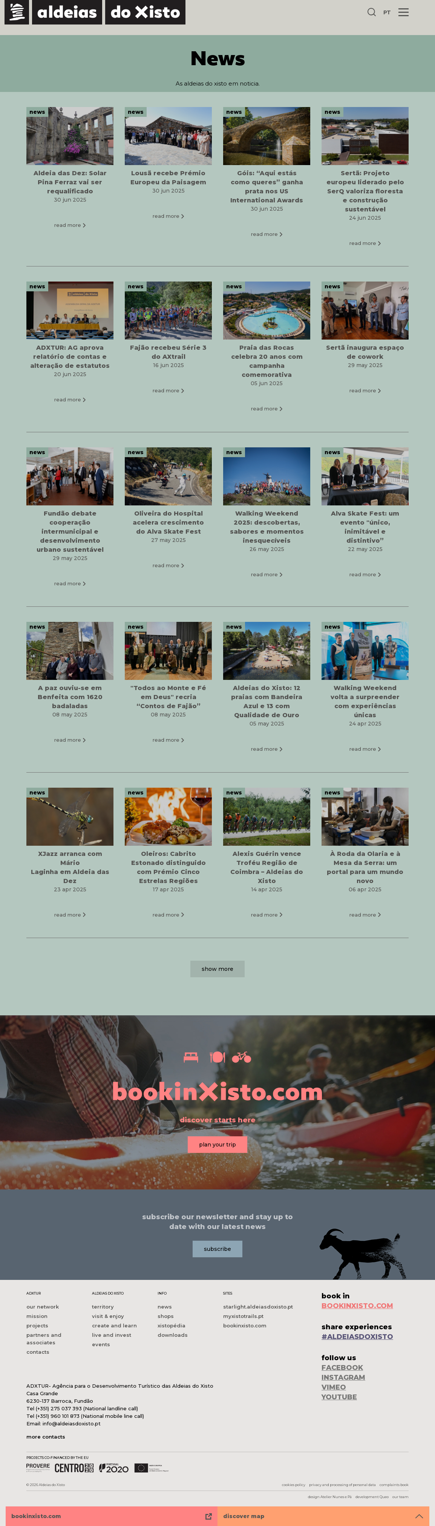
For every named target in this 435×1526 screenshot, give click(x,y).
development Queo (372, 1497)
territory (103, 1307)
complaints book (394, 1485)
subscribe (217, 1249)
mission (36, 1316)
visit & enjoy (108, 1316)
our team (400, 1497)
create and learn (114, 1325)
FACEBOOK (342, 1368)
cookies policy (293, 1485)
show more (217, 985)
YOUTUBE (339, 1397)
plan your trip (217, 1145)
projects (37, 1325)
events (101, 1344)
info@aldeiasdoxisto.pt (72, 1423)
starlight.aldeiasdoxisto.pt (258, 1307)
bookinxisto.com (245, 1325)
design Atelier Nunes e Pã (330, 1497)
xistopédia (171, 1325)
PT (387, 12)
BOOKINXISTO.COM (357, 1306)
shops (166, 1316)
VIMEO (334, 1387)
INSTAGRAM (343, 1377)
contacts (37, 1352)
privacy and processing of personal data (342, 1485)
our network (42, 1307)
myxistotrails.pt (243, 1316)
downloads (173, 1335)
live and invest (111, 1335)
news (165, 1307)
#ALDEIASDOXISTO (357, 1337)
